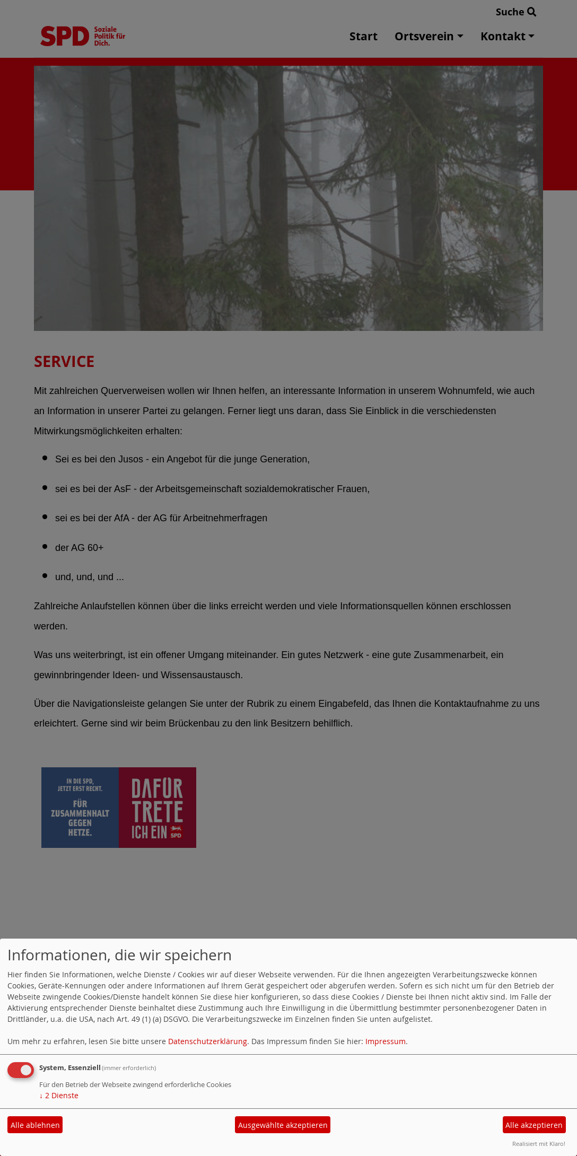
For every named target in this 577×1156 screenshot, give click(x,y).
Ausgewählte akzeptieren (283, 1125)
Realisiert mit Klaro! (538, 1144)
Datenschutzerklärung (207, 1041)
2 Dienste (58, 1095)
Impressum (385, 1041)
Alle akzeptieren (534, 1125)
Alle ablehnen (35, 1125)
